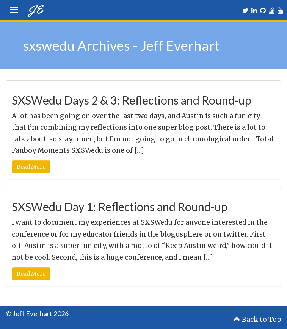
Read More (31, 166)
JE (35, 9)
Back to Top (257, 319)
